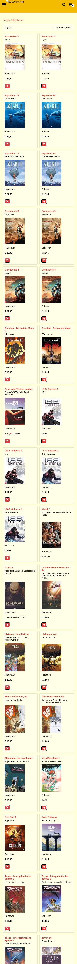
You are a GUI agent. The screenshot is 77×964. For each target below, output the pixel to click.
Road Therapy (49, 817)
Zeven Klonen (48, 941)
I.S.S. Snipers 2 (50, 450)
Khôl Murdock (48, 454)
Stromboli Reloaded (14, 156)
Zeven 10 (47, 937)
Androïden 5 (12, 36)
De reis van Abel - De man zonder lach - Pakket (54, 701)
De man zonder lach (14, 700)
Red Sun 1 (10, 817)
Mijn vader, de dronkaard (18, 758)
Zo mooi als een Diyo (15, 882)
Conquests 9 (12, 211)
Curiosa (68, 27)
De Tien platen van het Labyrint (56, 882)
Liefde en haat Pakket (17, 634)
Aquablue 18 (12, 153)
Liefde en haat (49, 634)
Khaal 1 (9, 567)
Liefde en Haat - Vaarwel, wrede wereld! (17, 638)
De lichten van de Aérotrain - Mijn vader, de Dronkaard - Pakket (55, 575)
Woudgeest (47, 334)
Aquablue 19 (12, 95)
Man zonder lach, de (16, 696)
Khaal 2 (46, 509)
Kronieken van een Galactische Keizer (56, 513)
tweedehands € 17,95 (15, 617)
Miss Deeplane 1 (51, 758)
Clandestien (10, 98)
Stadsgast (9, 334)
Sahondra (9, 214)
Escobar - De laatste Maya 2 (19, 329)
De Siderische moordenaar (18, 943)
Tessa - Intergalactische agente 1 (18, 939)
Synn (7, 39)
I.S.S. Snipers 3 (50, 389)
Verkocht (46, 556)
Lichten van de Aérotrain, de (56, 568)
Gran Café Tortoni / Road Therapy (17, 393)
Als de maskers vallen (52, 761)
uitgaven (9, 27)
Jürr (43, 392)
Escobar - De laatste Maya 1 (56, 329)
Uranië (8, 273)
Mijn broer (9, 820)
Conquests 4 (12, 269)
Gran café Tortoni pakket (18, 389)
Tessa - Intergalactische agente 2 (55, 877)
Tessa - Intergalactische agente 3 (18, 877)
